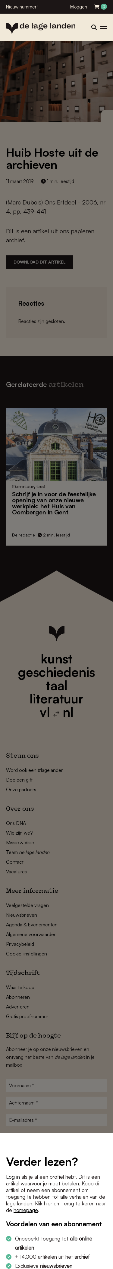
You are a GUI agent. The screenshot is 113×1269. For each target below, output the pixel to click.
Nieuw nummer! (22, 7)
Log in (13, 1177)
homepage (26, 1210)
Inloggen (78, 7)
